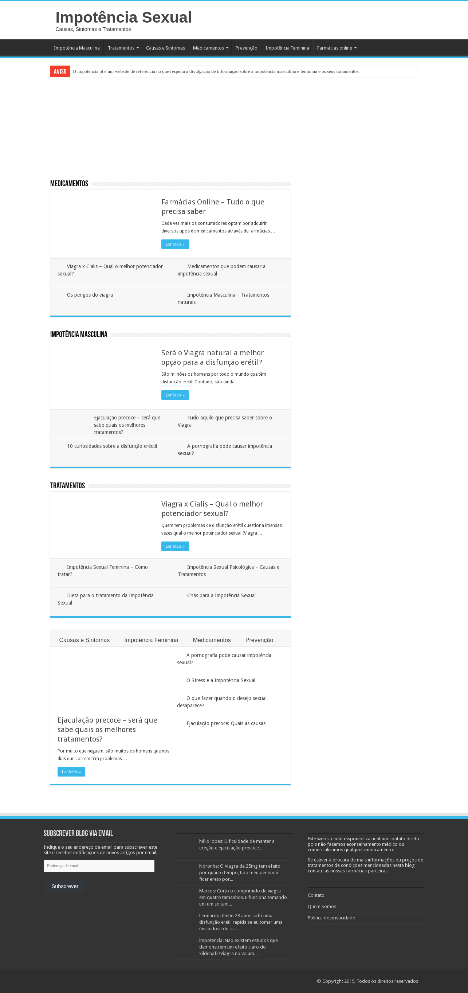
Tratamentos (121, 48)
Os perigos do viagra (90, 295)
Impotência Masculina (77, 48)
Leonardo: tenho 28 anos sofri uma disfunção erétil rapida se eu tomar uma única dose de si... (241, 922)
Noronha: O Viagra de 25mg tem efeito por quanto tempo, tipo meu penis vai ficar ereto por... (239, 872)
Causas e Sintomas (165, 48)
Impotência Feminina (287, 48)
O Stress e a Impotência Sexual (220, 680)
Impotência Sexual (124, 17)
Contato (316, 895)
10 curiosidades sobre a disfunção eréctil (112, 446)
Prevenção (246, 48)
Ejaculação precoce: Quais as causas (226, 723)
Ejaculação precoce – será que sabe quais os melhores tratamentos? (127, 425)
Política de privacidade (331, 917)
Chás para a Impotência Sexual (221, 595)
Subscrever (64, 886)
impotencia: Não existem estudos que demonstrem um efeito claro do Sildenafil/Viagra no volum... (238, 947)
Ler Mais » (175, 244)
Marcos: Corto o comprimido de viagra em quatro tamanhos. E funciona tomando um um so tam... (243, 897)
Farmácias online (334, 48)
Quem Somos (322, 906)
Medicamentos (208, 48)
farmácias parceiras (367, 870)
